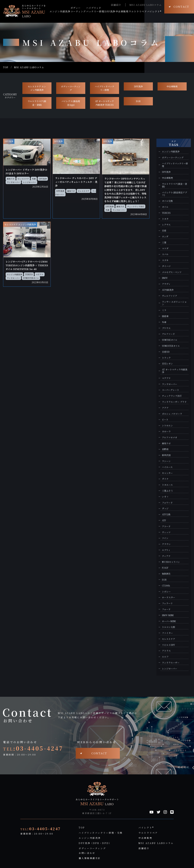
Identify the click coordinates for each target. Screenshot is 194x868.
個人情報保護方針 (90, 858)
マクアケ (39, 274)
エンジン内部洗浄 (14, 274)
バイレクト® (146, 827)
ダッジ (165, 508)
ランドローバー (13, 182)
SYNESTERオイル (31, 278)
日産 (164, 230)
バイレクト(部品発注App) (70, 103)
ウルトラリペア (148, 832)
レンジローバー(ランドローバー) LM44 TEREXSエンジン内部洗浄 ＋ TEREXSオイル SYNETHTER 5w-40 (27, 265)
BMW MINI (168, 615)
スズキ (165, 260)
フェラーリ (167, 603)
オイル (165, 207)
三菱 (164, 242)
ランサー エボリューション (174, 303)
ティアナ (166, 556)
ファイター (167, 633)
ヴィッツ (166, 532)
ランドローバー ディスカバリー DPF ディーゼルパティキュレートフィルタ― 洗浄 (76, 181)
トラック (166, 357)
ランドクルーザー (170, 662)
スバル (165, 254)
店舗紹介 (116, 4)
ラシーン (166, 461)
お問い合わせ (87, 853)
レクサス (166, 224)
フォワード (167, 502)
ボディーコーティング (70, 88)
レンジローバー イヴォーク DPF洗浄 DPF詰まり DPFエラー (26, 171)
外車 (34, 178)
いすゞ (165, 496)
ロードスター (168, 597)
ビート (165, 419)
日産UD (166, 351)
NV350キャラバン (171, 562)
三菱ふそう (167, 490)
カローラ (166, 431)
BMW (165, 278)
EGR (138, 101)
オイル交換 (167, 201)
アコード (166, 526)
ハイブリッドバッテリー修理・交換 (101, 832)
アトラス (166, 650)
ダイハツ (166, 266)
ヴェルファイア (169, 296)
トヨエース (167, 484)
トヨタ (165, 219)
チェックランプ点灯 (135, 206)
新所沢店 (166, 455)
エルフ (165, 656)
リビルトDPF (168, 645)
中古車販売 (172, 86)
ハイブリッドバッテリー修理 (104, 88)
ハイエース (167, 467)
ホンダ (165, 236)
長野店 (165, 449)
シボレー (166, 591)
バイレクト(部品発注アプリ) (174, 193)
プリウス (166, 328)
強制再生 (166, 573)
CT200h (166, 585)
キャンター (167, 473)
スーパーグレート (170, 390)
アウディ (166, 284)
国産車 (165, 316)
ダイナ (165, 479)
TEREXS (29, 274)
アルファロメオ (169, 437)
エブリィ (166, 550)
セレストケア (23, 178)
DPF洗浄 (138, 86)
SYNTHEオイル (169, 340)
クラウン (166, 544)
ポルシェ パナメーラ (172, 413)
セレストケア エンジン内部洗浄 (37, 88)
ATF (164, 520)
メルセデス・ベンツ (171, 272)
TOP (5, 67)
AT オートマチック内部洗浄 (174, 371)
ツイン (165, 538)
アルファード (168, 334)
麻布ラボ (10, 178)
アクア (165, 407)
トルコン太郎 (168, 627)
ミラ (164, 310)
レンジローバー (29, 182)
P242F (165, 567)
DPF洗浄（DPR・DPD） (95, 843)
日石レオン (167, 363)
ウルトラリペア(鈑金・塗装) (37, 103)
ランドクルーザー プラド (174, 402)
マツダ (165, 248)
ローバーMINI (169, 621)
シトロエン (167, 425)
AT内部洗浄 (168, 290)
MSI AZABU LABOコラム (146, 4)
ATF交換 (166, 514)
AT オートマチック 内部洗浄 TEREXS (104, 103)
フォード (166, 609)
